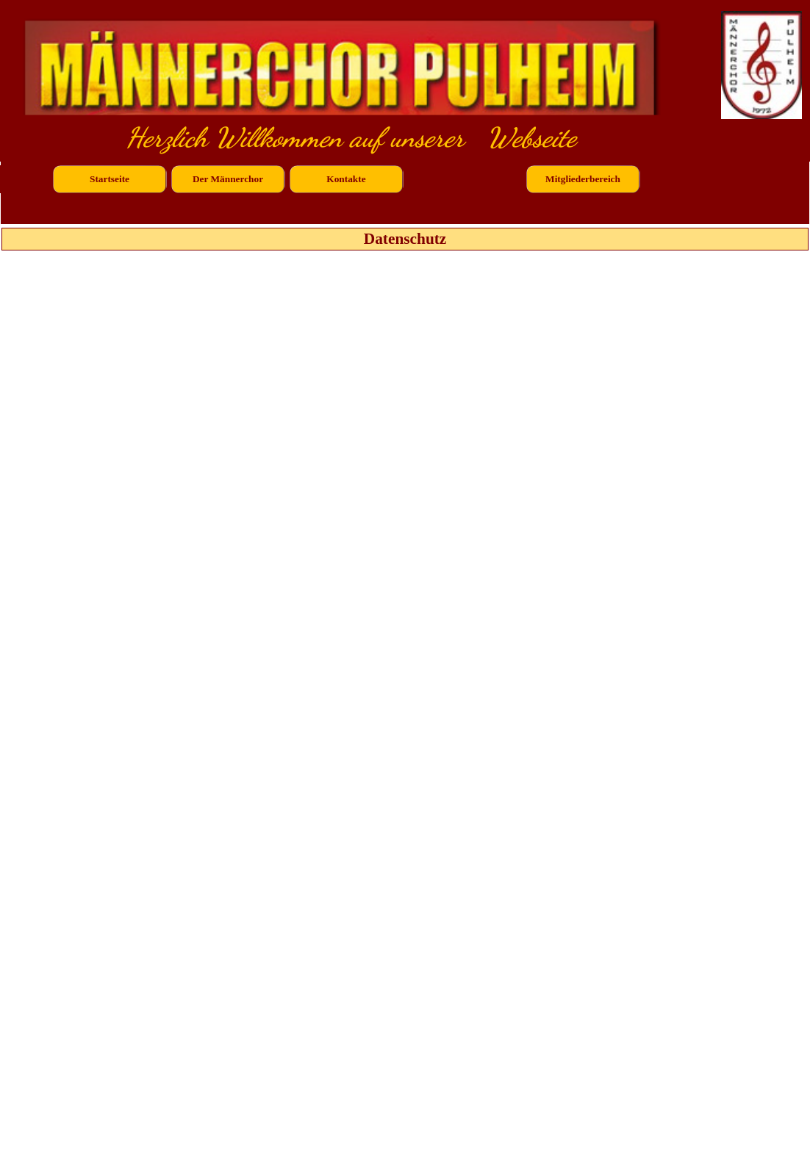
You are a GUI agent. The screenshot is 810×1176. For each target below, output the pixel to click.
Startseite (109, 178)
